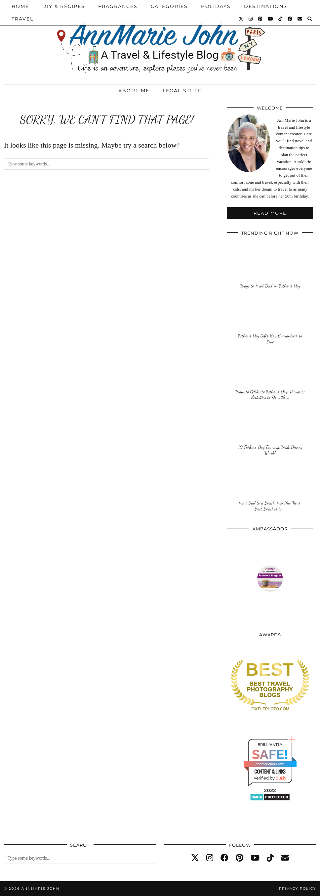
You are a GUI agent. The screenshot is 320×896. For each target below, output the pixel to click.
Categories (169, 6)
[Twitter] (241, 19)
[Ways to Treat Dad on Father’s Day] (270, 265)
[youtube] (255, 858)
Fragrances (118, 6)
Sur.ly (281, 778)
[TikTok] (280, 19)
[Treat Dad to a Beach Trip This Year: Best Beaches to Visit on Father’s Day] (270, 488)
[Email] (300, 19)
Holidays (216, 6)
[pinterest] (239, 858)
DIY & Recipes (63, 6)
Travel (22, 19)
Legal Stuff (182, 91)
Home (20, 6)
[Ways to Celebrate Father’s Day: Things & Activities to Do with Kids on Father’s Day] (270, 376)
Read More (270, 213)
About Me (133, 91)
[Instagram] (251, 19)
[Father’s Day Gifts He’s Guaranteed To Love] (270, 320)
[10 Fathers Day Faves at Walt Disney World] (270, 432)
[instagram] (209, 858)
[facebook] (224, 858)
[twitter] (195, 858)
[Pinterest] (260, 19)
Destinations (265, 6)
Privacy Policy (297, 888)
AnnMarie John (40, 888)
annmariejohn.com (270, 764)
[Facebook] (290, 19)
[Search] (310, 19)
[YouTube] (271, 19)
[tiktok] (270, 858)
